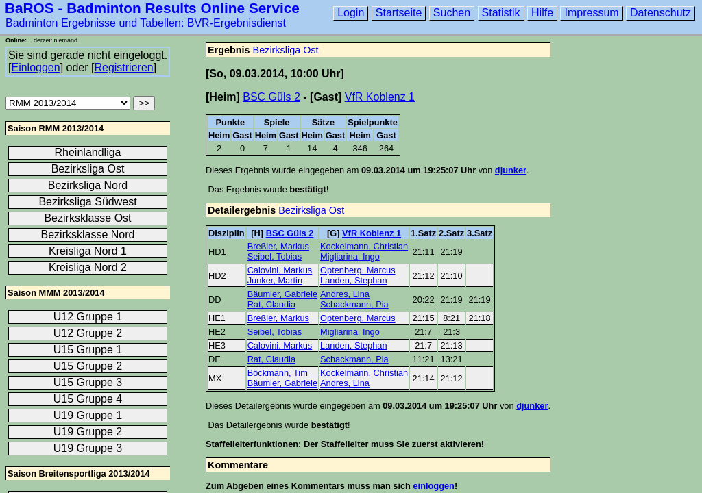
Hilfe (542, 12)
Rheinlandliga (88, 152)
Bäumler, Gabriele (282, 294)
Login (350, 12)
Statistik (501, 12)
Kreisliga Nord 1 (88, 251)
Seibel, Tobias (274, 256)
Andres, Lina (345, 294)
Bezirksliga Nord (88, 185)
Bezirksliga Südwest (87, 201)
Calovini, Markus (280, 270)
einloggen (433, 486)
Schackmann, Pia (354, 304)
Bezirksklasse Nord (88, 234)
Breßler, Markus (278, 246)
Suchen (451, 12)
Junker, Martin (274, 280)
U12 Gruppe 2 (88, 333)
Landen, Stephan (353, 280)
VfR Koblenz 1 (380, 97)
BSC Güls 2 (271, 97)
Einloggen (35, 67)
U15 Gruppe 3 (88, 382)
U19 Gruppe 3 (88, 448)
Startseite (399, 12)
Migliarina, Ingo (350, 256)
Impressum (591, 12)
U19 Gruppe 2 (88, 432)
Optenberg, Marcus (358, 270)
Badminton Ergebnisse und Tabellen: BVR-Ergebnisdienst (145, 23)
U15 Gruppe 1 (88, 349)
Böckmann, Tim (277, 373)
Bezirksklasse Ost (87, 218)
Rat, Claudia (271, 304)
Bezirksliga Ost (286, 50)
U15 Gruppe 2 (88, 366)
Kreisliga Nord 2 (88, 267)
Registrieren (123, 67)
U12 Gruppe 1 (88, 317)
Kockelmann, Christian (364, 246)
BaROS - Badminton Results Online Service (152, 8)
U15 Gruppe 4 (88, 399)
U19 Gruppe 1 (88, 415)
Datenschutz (660, 12)
